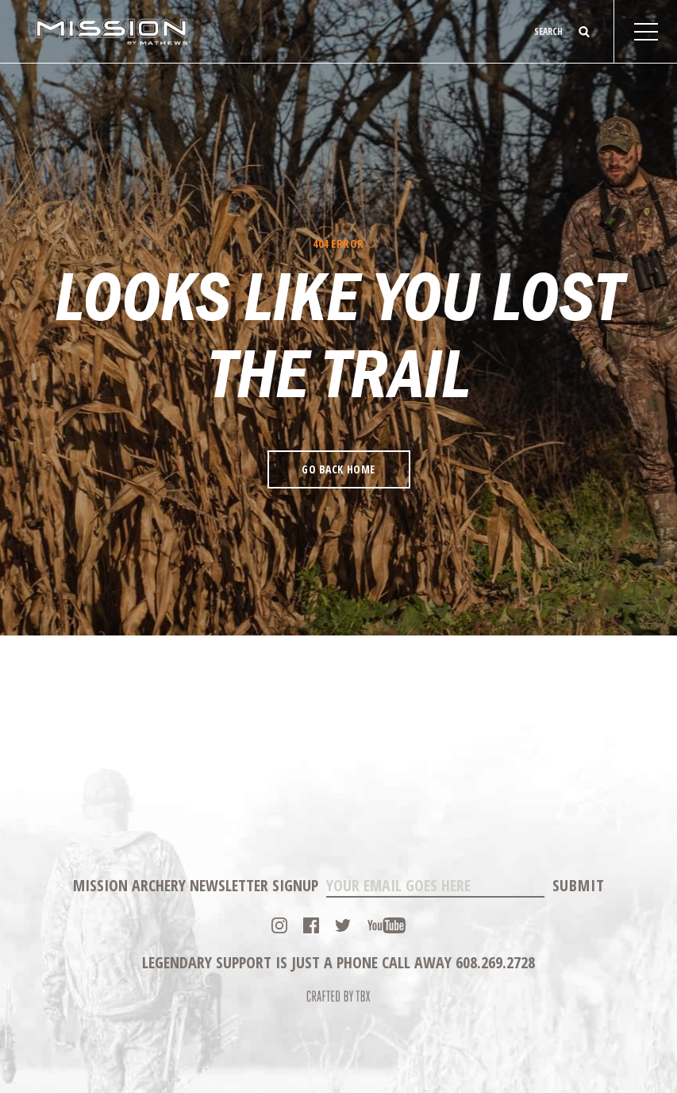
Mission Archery (112, 31)
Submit (578, 885)
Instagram (279, 925)
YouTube (386, 925)
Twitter (343, 925)
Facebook (311, 925)
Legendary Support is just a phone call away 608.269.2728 (338, 962)
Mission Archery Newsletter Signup (195, 885)
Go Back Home (338, 469)
